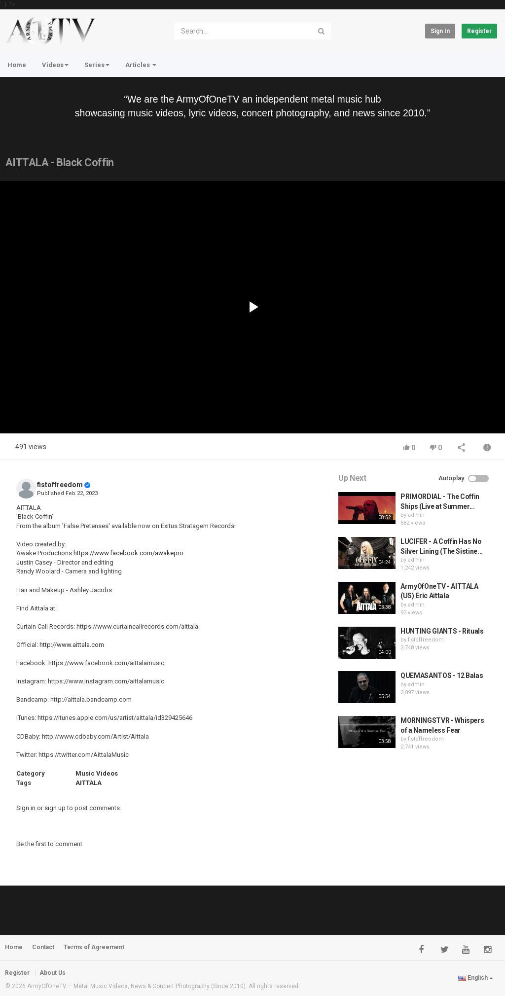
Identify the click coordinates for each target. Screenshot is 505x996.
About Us (52, 972)
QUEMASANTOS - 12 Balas (441, 675)
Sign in (440, 31)
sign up (55, 808)
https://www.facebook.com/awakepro (128, 553)
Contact (43, 947)
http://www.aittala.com (71, 644)
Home (16, 65)
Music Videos (96, 773)
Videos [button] (55, 65)
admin (416, 515)
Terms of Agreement (94, 947)
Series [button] (96, 65)
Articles (140, 65)
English (475, 977)
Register (479, 31)
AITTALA (88, 782)
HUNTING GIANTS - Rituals (442, 631)
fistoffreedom (60, 485)
